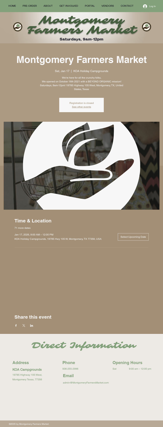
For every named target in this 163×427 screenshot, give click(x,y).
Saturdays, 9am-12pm (81, 39)
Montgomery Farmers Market (81, 25)
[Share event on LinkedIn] (31, 325)
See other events (81, 106)
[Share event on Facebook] (16, 325)
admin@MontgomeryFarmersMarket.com (86, 382)
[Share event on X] (23, 325)
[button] (90, 6)
